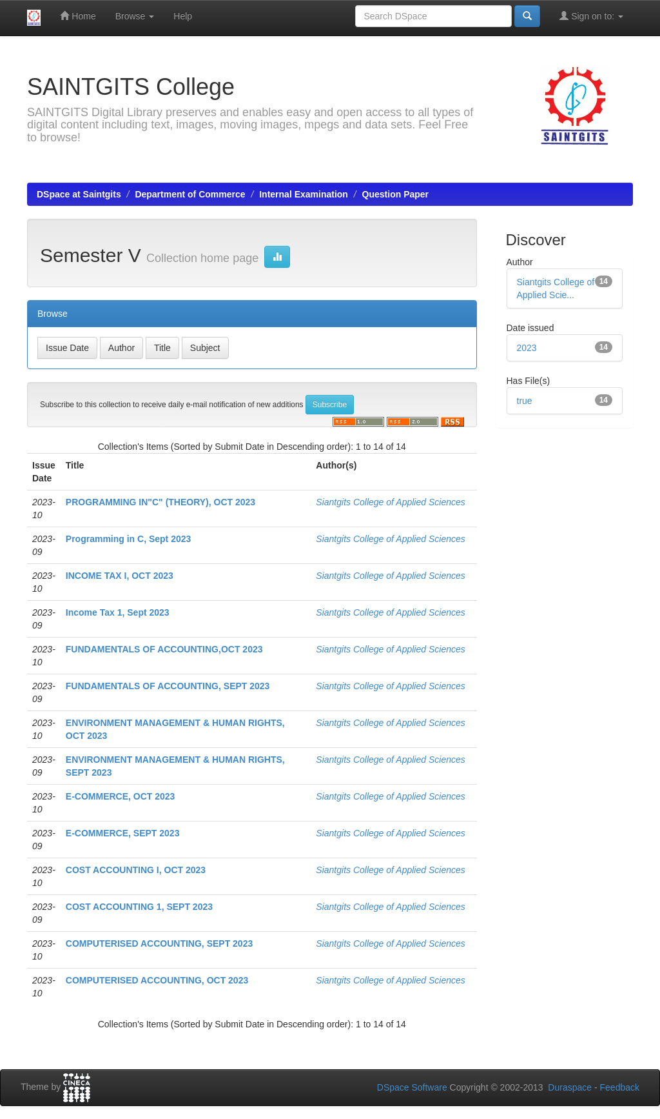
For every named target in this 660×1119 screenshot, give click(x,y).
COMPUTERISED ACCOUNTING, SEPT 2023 (159, 943)
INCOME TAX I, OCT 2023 (119, 575)
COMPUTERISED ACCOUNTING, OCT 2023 (157, 980)
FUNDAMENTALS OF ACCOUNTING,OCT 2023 (164, 649)
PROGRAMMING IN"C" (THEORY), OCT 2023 (160, 502)
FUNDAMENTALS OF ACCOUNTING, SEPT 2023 (168, 686)
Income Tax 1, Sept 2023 (118, 612)
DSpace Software (412, 1087)
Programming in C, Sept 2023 (128, 539)
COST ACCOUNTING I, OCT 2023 (136, 870)
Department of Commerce (190, 194)
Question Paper (395, 194)
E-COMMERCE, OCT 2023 (120, 796)
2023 (527, 348)
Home (77, 15)
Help (182, 16)
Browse (135, 16)
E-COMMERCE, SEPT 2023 (123, 833)
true (524, 401)
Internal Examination (303, 194)
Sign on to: (591, 15)
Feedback (619, 1087)
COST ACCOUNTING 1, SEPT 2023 (139, 907)
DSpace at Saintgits (79, 194)
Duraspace (570, 1087)
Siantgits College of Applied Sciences (390, 502)
